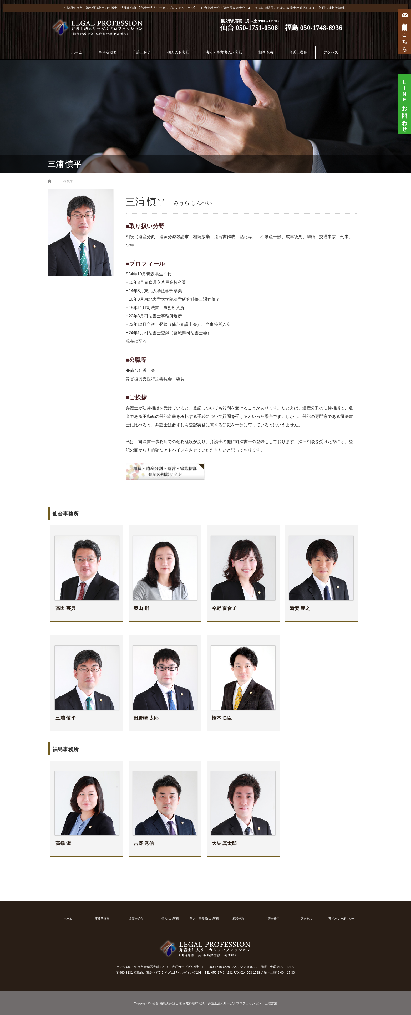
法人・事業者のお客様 (223, 52)
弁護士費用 (298, 52)
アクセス (330, 52)
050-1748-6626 (219, 967)
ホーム (76, 52)
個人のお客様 (178, 52)
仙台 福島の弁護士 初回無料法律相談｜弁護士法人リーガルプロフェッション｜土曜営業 (214, 1003)
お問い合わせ (404, 102)
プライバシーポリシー (340, 918)
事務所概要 (107, 52)
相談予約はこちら (404, 31)
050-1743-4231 (221, 973)
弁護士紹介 (142, 52)
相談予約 (265, 52)
